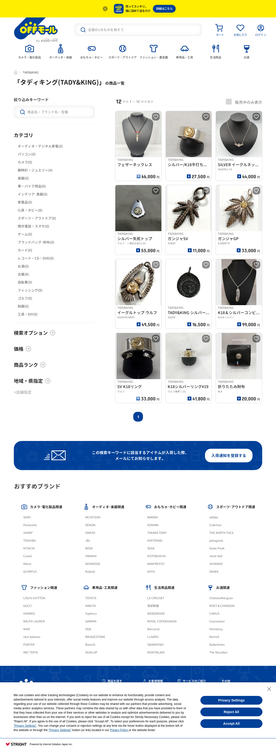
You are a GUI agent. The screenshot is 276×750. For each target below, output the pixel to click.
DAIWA (213, 572)
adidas (213, 517)
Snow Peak (217, 548)
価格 (22, 348)
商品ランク (30, 364)
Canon (27, 556)
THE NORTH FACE (221, 533)
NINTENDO (154, 540)
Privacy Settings (231, 700)
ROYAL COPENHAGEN (162, 621)
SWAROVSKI (155, 645)
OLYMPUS (30, 572)
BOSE (89, 548)
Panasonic (30, 525)
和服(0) (23, 306)
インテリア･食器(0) (32, 194)
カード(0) (25, 250)
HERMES (29, 613)
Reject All (231, 712)
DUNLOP (91, 652)
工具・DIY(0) (28, 314)
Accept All (231, 724)
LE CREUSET (155, 598)
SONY (27, 517)
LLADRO (152, 637)
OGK (88, 629)
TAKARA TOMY (156, 533)
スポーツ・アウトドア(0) (37, 218)
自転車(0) (25, 282)
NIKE (26, 629)
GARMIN (90, 621)
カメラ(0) (25, 162)
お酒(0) (23, 266)
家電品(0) (25, 202)
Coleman (215, 525)
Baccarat (153, 629)
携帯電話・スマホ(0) (33, 226)
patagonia (216, 540)
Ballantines (217, 645)
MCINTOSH (93, 517)
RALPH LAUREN (34, 621)
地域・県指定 (32, 380)
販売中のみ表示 (244, 102)
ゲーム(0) (25, 234)
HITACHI (29, 548)
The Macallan (218, 652)
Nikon (27, 564)
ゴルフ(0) (25, 298)
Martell (214, 637)
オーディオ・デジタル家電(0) (40, 146)
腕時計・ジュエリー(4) (35, 170)
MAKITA (90, 606)
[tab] (29, 51)
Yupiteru (91, 613)
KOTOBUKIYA (156, 556)
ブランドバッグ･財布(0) (36, 242)
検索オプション (34, 332)
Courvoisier (217, 621)
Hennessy (216, 629)
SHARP (28, 533)
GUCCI (27, 606)
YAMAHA (90, 556)
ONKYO (90, 533)
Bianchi (90, 645)
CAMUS (214, 613)
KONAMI (153, 525)
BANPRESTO (155, 564)
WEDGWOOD (156, 613)
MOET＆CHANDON (222, 606)
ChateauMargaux (221, 598)
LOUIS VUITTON (34, 598)
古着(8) (23, 274)
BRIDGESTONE (95, 637)
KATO (151, 572)
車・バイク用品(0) (32, 186)
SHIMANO (216, 564)
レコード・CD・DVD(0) (36, 258)
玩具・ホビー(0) (30, 210)
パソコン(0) (27, 154)
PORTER (29, 645)
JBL (87, 540)
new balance (31, 637)
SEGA (150, 548)
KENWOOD (92, 564)
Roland (90, 572)
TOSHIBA (29, 540)
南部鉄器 (153, 606)
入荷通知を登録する (228, 455)
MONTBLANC (156, 652)
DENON (90, 525)
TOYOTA (90, 598)
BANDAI (152, 517)
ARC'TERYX (30, 652)
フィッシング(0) (30, 290)
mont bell (215, 556)
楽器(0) (23, 178)
